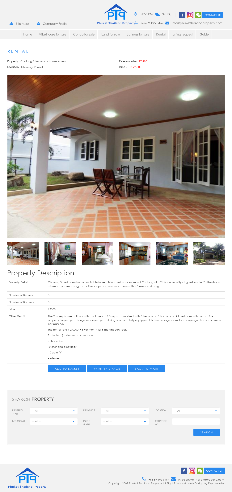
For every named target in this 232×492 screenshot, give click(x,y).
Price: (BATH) (86, 423)
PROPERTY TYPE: (17, 412)
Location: (160, 410)
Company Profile (52, 24)
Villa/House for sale (52, 34)
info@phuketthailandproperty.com (193, 23)
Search (206, 432)
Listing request (182, 34)
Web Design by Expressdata (206, 483)
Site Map (19, 24)
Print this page (107, 368)
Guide (204, 34)
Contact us (213, 15)
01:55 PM (143, 14)
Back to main (146, 368)
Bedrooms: (18, 421)
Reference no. (160, 423)
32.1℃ (166, 14)
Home (27, 34)
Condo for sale (84, 34)
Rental (161, 34)
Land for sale (110, 34)
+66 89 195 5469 (149, 23)
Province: (89, 410)
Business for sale (138, 34)
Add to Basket (67, 368)
